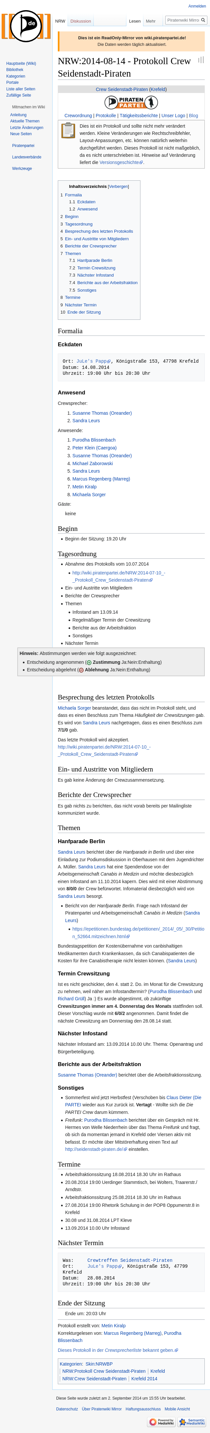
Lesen (123, 21)
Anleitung (18, 115)
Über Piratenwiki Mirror (102, 1409)
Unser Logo (173, 115)
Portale (12, 82)
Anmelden (197, 6)
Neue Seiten (21, 134)
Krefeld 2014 (144, 1378)
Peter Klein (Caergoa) (95, 447)
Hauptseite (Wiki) (21, 63)
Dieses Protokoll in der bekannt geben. (116, 1350)
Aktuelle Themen (25, 121)
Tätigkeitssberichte (139, 115)
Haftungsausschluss (143, 1409)
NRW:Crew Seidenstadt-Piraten (94, 1378)
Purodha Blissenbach (94, 440)
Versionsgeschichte (119, 162)
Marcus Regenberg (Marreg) (101, 478)
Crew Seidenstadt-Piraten (122, 89)
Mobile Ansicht (177, 1409)
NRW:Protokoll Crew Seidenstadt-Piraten (104, 1371)
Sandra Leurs (86, 420)
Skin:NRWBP (99, 1364)
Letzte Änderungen (26, 127)
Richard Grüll (71, 998)
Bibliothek (14, 69)
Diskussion (81, 21)
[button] (28, 107)
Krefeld (158, 89)
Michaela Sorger (89, 494)
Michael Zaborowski (93, 463)
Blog (193, 115)
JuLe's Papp (91, 361)
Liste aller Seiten (20, 89)
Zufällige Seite (18, 95)
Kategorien (71, 1364)
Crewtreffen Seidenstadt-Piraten (130, 1260)
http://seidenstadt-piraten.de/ (94, 1149)
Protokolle (106, 115)
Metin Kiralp (85, 486)
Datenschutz (67, 1409)
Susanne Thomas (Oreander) (102, 413)
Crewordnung (78, 115)
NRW (60, 21)
